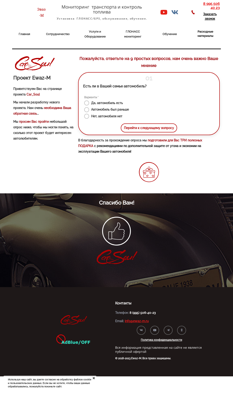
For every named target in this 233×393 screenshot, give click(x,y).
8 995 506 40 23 (211, 6)
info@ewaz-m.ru (137, 321)
